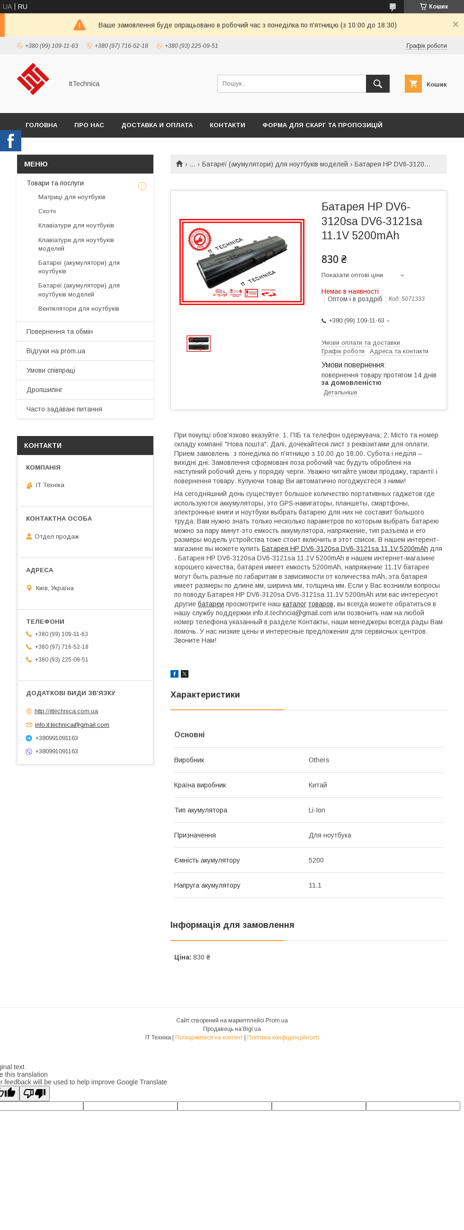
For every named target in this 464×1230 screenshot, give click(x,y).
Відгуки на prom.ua (56, 351)
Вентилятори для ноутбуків (78, 308)
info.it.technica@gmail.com (72, 724)
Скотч (47, 211)
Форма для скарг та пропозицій (322, 125)
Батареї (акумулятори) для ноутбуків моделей (275, 164)
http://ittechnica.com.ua (66, 711)
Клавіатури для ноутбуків (76, 225)
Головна (41, 125)
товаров (320, 604)
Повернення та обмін (60, 331)
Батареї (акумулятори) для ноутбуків (79, 267)
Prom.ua (277, 1020)
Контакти (227, 125)
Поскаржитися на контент (209, 1037)
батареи (211, 604)
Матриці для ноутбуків (72, 197)
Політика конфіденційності (283, 1037)
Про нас (89, 125)
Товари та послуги (55, 183)
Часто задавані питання (64, 409)
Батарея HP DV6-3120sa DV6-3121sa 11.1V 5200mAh (345, 548)
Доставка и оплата (157, 125)
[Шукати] (378, 84)
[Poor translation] (34, 1093)
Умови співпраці (51, 370)
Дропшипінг (44, 389)
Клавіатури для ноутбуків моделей (76, 244)
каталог (294, 604)
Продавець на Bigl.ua (232, 1029)
